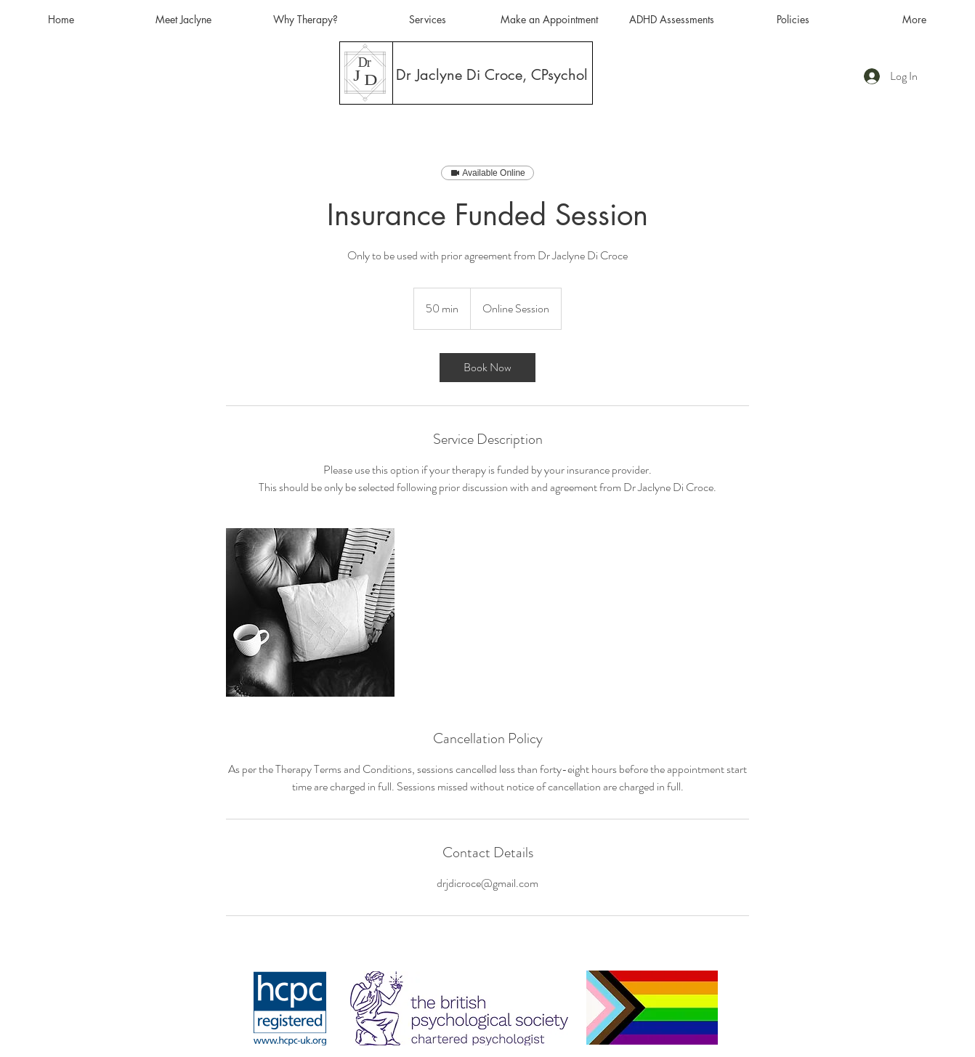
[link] (487, 367)
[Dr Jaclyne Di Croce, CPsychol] (491, 75)
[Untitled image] (310, 612)
